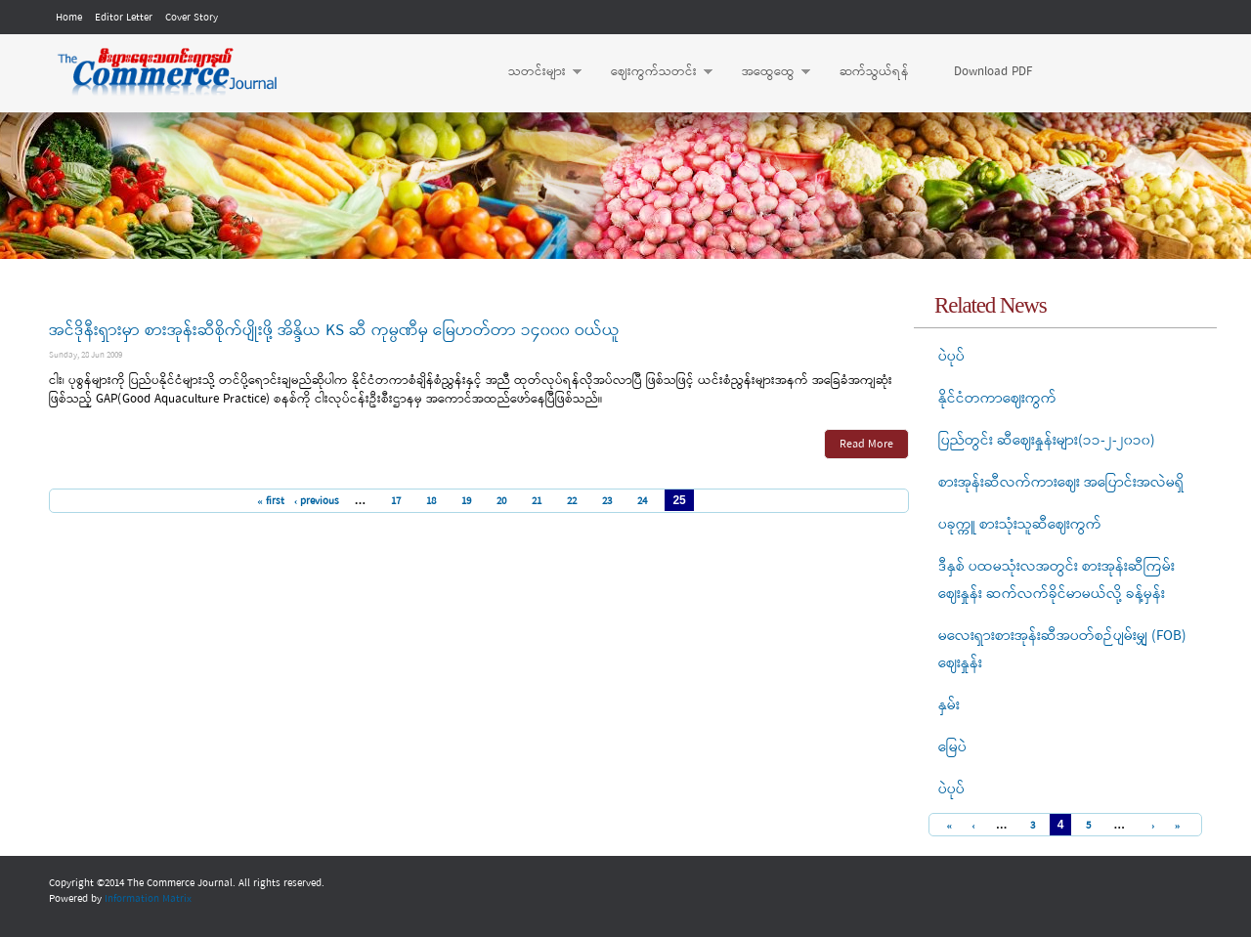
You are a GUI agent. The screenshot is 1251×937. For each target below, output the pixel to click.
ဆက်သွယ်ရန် (874, 72)
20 (501, 501)
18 (431, 501)
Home (69, 17)
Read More (866, 444)
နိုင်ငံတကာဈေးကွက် (997, 398)
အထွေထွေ (766, 72)
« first (270, 501)
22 (572, 501)
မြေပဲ (952, 747)
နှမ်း (949, 705)
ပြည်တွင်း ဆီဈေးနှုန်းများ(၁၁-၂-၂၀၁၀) (1046, 440)
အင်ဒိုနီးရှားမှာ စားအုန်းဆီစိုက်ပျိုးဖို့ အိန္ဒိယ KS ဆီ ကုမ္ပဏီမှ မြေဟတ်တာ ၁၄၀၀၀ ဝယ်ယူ (334, 331)
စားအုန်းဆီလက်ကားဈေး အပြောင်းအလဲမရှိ (1061, 482)
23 (607, 501)
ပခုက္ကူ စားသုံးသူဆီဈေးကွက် (1019, 524)
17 (396, 501)
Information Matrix (148, 899)
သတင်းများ (535, 72)
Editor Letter (123, 17)
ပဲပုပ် (951, 356)
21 (536, 501)
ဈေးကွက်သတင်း (651, 72)
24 (642, 501)
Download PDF (993, 72)
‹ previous (317, 501)
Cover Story (191, 17)
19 (466, 501)
